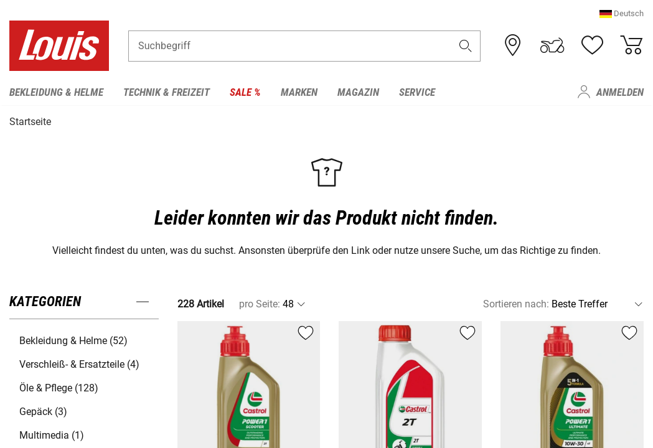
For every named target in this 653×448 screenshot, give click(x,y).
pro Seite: (259, 303)
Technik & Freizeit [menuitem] (166, 92)
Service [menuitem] (417, 92)
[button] (621, 15)
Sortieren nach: (516, 303)
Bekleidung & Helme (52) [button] (73, 340)
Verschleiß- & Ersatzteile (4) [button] (79, 364)
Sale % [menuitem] (245, 92)
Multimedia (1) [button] (51, 435)
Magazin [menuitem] (358, 92)
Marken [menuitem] (299, 92)
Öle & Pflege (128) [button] (58, 387)
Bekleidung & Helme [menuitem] (56, 92)
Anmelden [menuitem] (620, 92)
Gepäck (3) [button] (43, 411)
